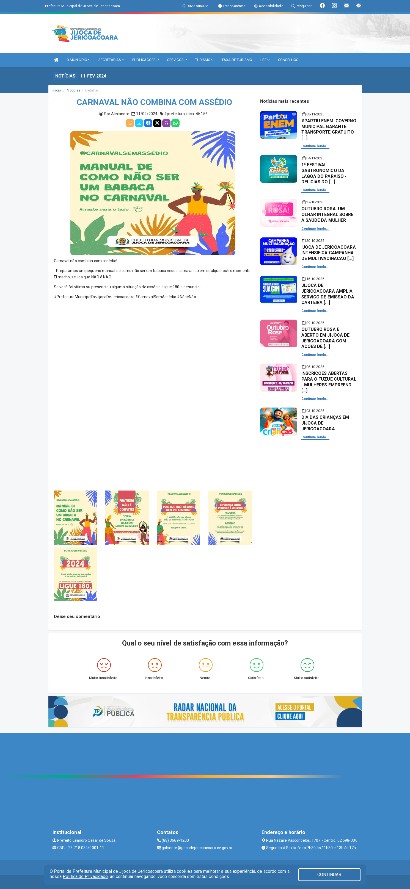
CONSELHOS (288, 60)
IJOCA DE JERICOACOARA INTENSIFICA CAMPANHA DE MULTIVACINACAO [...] (328, 253)
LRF (265, 60)
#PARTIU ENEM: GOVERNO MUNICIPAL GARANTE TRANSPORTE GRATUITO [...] (328, 129)
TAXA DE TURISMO (237, 60)
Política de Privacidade (85, 876)
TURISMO (204, 60)
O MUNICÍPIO (78, 60)
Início (57, 90)
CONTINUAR (329, 874)
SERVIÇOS (177, 60)
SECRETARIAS (111, 60)
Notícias (73, 90)
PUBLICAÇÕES (145, 60)
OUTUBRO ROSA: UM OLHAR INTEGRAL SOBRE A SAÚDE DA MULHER (327, 214)
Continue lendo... (315, 146)
